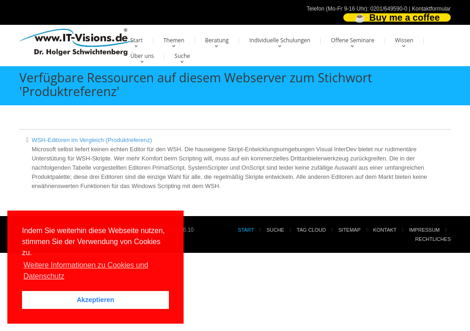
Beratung (217, 40)
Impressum (424, 230)
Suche (182, 56)
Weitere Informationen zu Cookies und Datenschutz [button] (85, 270)
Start (136, 40)
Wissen (404, 40)
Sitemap (349, 230)
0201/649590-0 (389, 9)
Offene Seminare (353, 40)
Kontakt (385, 230)
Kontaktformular (431, 9)
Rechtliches (433, 239)
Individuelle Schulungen (279, 40)
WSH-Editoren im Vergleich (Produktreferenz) (92, 140)
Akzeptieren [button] (95, 299)
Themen (174, 40)
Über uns (142, 56)
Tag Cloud (311, 230)
